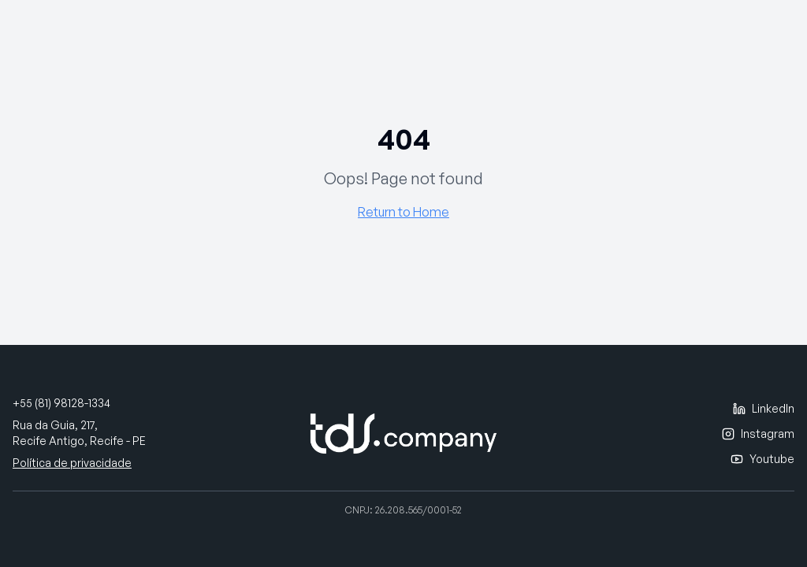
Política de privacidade (72, 462)
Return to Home (403, 212)
